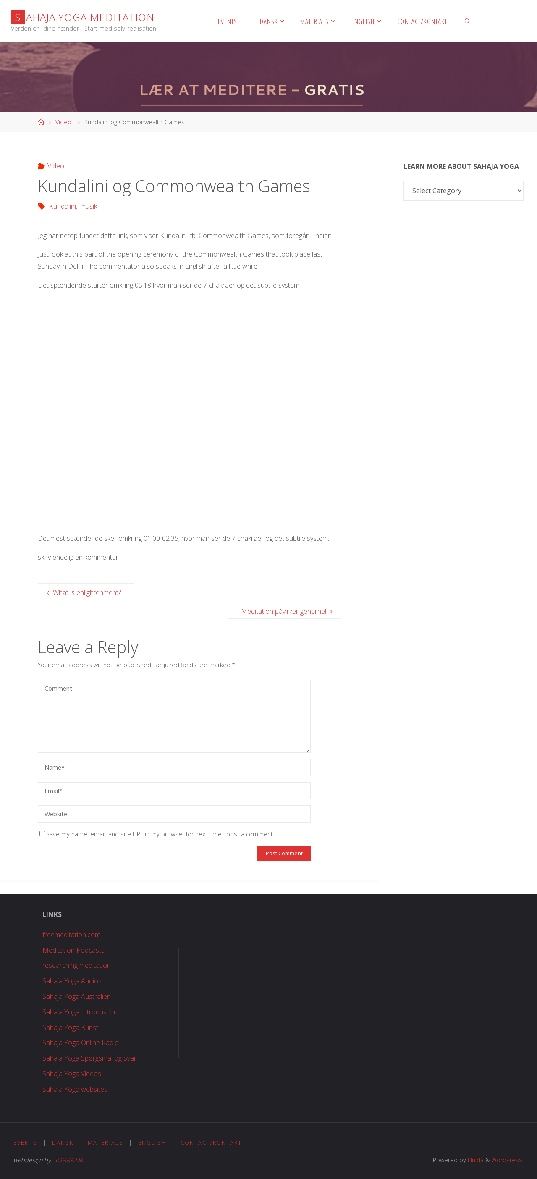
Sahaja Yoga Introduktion (80, 1012)
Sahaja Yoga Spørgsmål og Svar (89, 1058)
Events (25, 1142)
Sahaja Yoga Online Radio (80, 1042)
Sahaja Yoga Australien (76, 996)
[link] (467, 21)
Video (63, 122)
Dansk (62, 1142)
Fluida (475, 1160)
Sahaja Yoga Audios (72, 980)
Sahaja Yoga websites (74, 1089)
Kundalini (62, 206)
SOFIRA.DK (68, 1160)
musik (88, 206)
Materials (105, 1142)
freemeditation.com (71, 934)
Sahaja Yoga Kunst (70, 1027)
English (152, 1142)
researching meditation (76, 965)
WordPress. (507, 1160)
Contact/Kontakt (211, 1142)
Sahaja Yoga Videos (71, 1073)
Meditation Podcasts (73, 950)
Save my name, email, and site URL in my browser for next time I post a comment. (156, 834)
